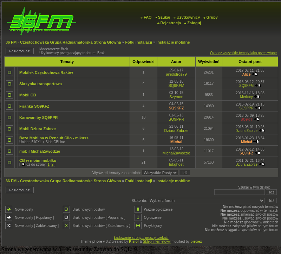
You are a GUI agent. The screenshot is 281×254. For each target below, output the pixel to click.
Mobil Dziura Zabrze (37, 129)
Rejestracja (169, 23)
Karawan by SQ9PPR (38, 117)
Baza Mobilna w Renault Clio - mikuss (54, 138)
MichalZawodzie (176, 153)
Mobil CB (27, 95)
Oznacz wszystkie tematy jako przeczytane (243, 53)
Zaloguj (192, 23)
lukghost (176, 164)
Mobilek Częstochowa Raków (46, 72)
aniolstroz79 (176, 74)
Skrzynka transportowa (40, 84)
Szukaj (162, 17)
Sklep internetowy (157, 241)
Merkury (246, 97)
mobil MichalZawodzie (39, 151)
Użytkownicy (187, 17)
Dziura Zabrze (176, 130)
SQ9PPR (246, 108)
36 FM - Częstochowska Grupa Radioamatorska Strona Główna (63, 42)
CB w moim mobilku (37, 160)
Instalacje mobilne (173, 42)
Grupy (210, 17)
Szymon (176, 97)
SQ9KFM (176, 85)
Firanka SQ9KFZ (34, 106)
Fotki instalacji (138, 42)
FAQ (146, 17)
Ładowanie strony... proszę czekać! (141, 238)
